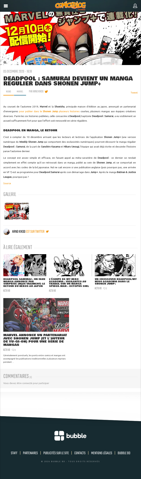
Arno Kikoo (14, 232)
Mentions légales (101, 456)
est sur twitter (37, 232)
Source (7, 183)
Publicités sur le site (56, 456)
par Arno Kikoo (37, 91)
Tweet (134, 92)
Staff (14, 456)
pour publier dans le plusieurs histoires (49, 111)
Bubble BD (124, 456)
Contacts (80, 456)
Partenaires (30, 456)
